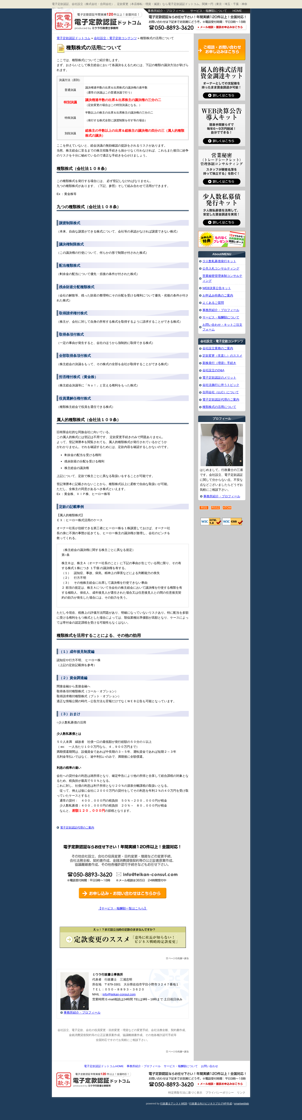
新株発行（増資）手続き (219, 363)
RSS (204, 507)
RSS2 (215, 507)
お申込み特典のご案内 (217, 295)
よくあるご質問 (213, 302)
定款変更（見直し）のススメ (222, 355)
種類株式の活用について (219, 407)
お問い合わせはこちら (198, 27)
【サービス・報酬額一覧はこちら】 (122, 908)
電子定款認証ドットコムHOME (103, 1066)
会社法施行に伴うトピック (220, 385)
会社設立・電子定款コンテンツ (115, 38)
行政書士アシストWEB (173, 1103)
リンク (241, 1092)
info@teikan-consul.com (119, 994)
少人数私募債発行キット (219, 261)
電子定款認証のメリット (219, 377)
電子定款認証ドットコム (99, 21)
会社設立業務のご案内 (217, 348)
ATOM (227, 507)
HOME (237, 11)
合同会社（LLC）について (220, 392)
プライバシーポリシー (220, 1092)
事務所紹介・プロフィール (166, 11)
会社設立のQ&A (213, 370)
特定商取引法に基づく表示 (185, 1092)
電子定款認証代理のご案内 (77, 827)
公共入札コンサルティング (220, 268)
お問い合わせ (209, 1066)
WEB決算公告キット (216, 288)
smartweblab (241, 1103)
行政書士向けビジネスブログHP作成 (210, 1103)
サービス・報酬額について (208, 11)
